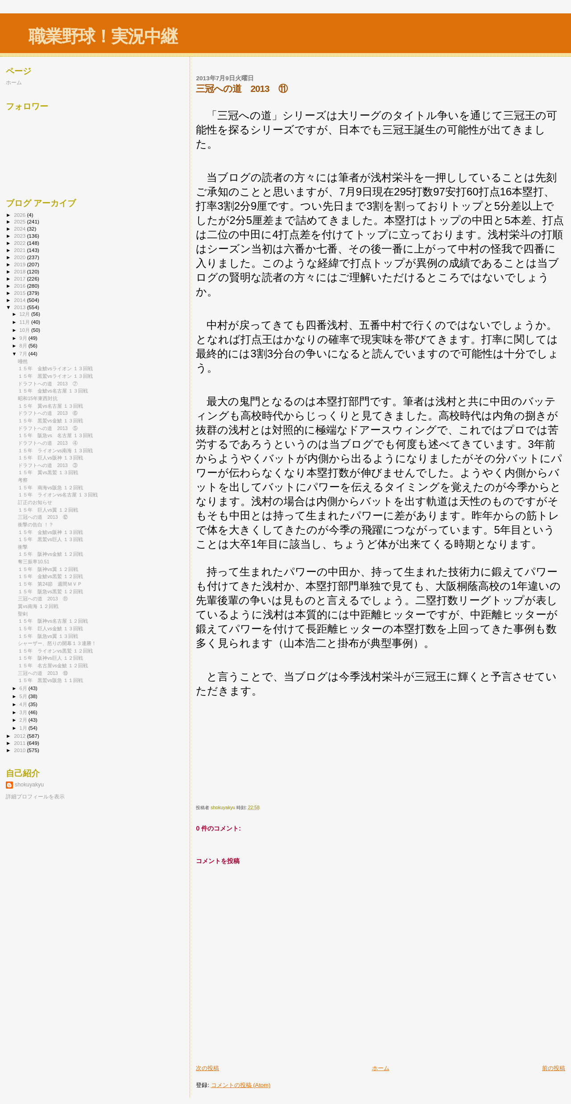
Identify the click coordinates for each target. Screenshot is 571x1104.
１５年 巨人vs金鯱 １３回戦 (50, 628)
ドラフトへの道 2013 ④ (48, 443)
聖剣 (23, 613)
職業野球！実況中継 (103, 36)
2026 (20, 215)
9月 (24, 338)
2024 (20, 229)
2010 (20, 750)
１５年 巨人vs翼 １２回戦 (48, 510)
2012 (20, 736)
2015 (20, 293)
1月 (24, 728)
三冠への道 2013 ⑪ (43, 598)
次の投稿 (207, 1068)
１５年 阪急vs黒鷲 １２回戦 (50, 591)
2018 (20, 271)
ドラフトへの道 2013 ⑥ (48, 413)
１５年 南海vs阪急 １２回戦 (50, 487)
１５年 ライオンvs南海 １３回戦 (55, 450)
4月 (24, 704)
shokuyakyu (29, 784)
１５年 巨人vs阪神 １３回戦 (50, 457)
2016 (20, 286)
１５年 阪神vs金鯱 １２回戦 (50, 554)
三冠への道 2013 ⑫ (43, 517)
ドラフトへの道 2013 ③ (48, 465)
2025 (20, 221)
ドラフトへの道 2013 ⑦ (48, 383)
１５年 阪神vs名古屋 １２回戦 (53, 621)
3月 (24, 712)
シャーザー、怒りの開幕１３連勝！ (57, 643)
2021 (20, 250)
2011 (20, 743)
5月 (24, 696)
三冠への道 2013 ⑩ (43, 673)
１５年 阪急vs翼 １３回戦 (48, 636)
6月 (24, 688)
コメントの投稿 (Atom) (241, 1085)
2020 (20, 257)
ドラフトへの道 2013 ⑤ (48, 428)
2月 (24, 720)
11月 (25, 322)
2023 (20, 236)
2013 (20, 307)
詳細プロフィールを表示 (35, 797)
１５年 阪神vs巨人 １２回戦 (50, 658)
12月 (25, 314)
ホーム (380, 1068)
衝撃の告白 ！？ (36, 524)
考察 (23, 480)
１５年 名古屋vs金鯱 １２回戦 (53, 665)
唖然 (23, 361)
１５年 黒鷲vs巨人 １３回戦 (50, 539)
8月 (24, 345)
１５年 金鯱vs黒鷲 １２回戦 (50, 576)
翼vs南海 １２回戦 (38, 606)
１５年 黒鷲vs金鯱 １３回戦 (50, 420)
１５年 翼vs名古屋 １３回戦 (50, 406)
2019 (20, 264)
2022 (20, 243)
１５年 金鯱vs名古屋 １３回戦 (53, 390)
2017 (20, 278)
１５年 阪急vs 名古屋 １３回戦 (55, 435)
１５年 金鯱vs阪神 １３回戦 (50, 532)
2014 (20, 300)
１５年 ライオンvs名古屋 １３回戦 (58, 494)
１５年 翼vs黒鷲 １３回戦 (48, 472)
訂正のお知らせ (35, 502)
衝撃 (23, 547)
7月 (24, 353)
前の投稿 (553, 1068)
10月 (25, 330)
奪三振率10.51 (33, 561)
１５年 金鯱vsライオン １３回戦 (55, 368)
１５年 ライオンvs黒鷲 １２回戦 (55, 650)
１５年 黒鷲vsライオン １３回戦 (55, 376)
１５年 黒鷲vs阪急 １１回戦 (50, 680)
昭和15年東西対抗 (38, 398)
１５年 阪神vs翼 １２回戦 (48, 569)
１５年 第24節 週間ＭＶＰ (50, 584)
